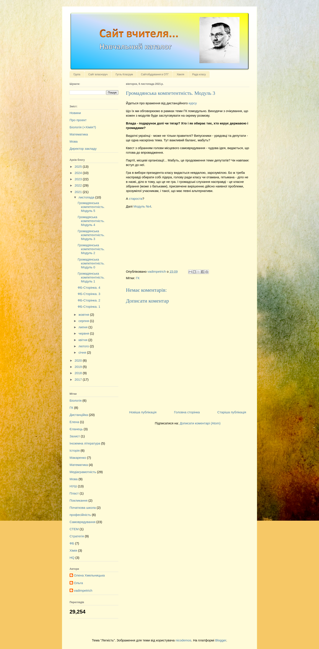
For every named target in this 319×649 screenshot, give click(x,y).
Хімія (73, 550)
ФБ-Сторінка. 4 (89, 287)
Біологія (75, 400)
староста (135, 198)
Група (76, 74)
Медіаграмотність (83, 472)
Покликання (79, 500)
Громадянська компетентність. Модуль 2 (91, 249)
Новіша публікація (142, 412)
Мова (74, 141)
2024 (79, 173)
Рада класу (199, 74)
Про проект (78, 120)
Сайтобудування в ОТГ (155, 74)
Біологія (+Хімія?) (83, 127)
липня (83, 327)
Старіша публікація (231, 412)
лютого (84, 346)
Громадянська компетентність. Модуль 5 (91, 207)
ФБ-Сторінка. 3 (89, 294)
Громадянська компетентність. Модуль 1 (91, 277)
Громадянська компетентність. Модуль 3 (91, 235)
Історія (75, 450)
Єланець (76, 429)
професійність (80, 515)
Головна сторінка (187, 412)
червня (84, 333)
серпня (84, 321)
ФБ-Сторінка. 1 (89, 306)
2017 (79, 379)
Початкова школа (83, 507)
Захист (75, 436)
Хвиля (180, 74)
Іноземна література (85, 443)
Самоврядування (82, 522)
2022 (79, 185)
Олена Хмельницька (89, 575)
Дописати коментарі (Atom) (200, 423)
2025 (79, 166)
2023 (79, 179)
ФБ (72, 543)
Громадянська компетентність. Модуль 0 (91, 263)
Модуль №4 (142, 206)
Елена (74, 422)
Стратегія (77, 536)
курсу (193, 103)
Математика (79, 134)
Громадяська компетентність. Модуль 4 (91, 221)
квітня (83, 340)
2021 (79, 192)
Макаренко (78, 457)
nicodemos (183, 640)
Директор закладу (83, 148)
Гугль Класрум (124, 74)
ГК (138, 278)
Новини (75, 113)
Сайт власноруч (98, 74)
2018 (79, 373)
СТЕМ (74, 529)
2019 (79, 367)
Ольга (78, 583)
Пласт (74, 493)
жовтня (84, 314)
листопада (86, 197)
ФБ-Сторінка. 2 (89, 300)
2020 (79, 360)
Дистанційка (79, 415)
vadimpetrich (83, 590)
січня (82, 352)
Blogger (220, 640)
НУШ (73, 486)
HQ (72, 557)
